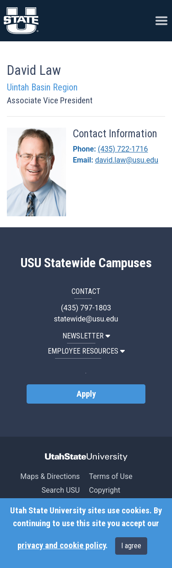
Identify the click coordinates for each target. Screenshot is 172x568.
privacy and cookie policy (61, 545)
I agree (131, 545)
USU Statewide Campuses (86, 263)
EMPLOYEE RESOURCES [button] (86, 351)
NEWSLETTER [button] (86, 336)
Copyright (104, 490)
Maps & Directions (50, 476)
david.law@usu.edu (126, 160)
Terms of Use (111, 476)
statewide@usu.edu (86, 319)
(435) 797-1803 (86, 308)
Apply (86, 394)
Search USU (61, 490)
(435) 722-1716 (123, 149)
